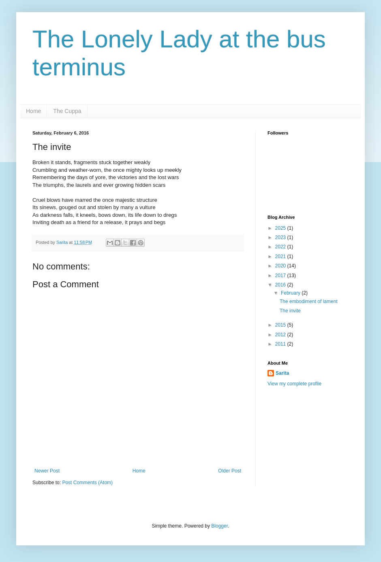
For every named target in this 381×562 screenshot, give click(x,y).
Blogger (219, 526)
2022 (281, 247)
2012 (281, 335)
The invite (290, 311)
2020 (281, 266)
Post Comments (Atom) (87, 482)
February (291, 293)
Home (33, 111)
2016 (281, 285)
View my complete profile (294, 384)
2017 (281, 275)
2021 (281, 256)
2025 (281, 228)
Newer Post (47, 471)
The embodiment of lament (309, 301)
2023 (281, 237)
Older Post (229, 471)
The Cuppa (67, 111)
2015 (281, 325)
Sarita (282, 373)
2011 (281, 344)
